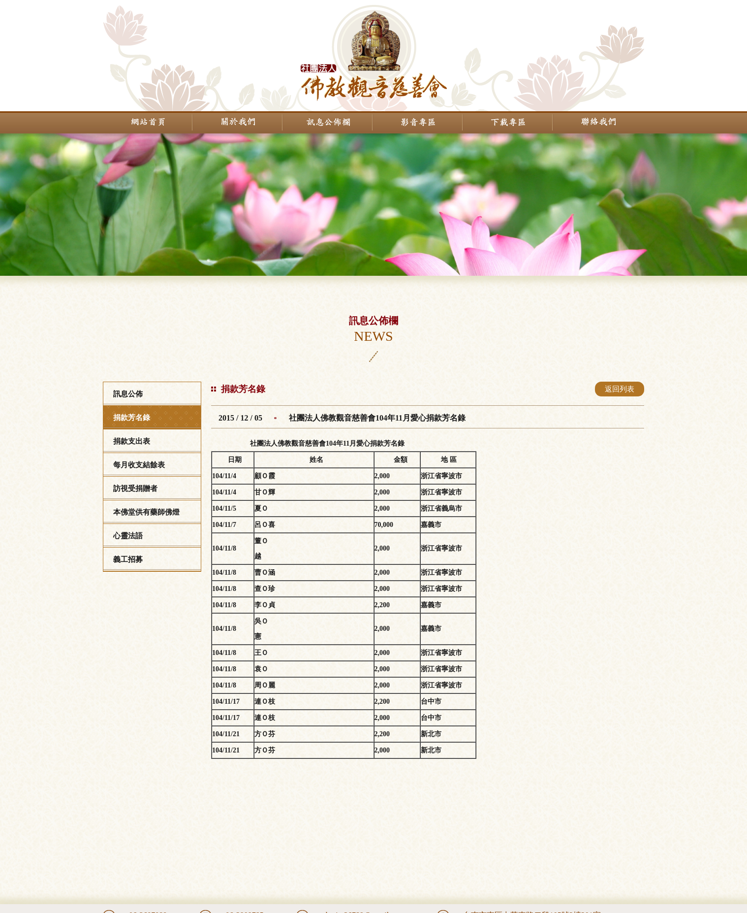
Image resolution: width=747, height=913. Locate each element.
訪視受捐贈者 (135, 488)
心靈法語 (128, 536)
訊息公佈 (128, 394)
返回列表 (619, 389)
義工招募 (128, 559)
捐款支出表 (131, 441)
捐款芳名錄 (131, 418)
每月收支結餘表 (139, 465)
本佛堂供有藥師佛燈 (146, 512)
